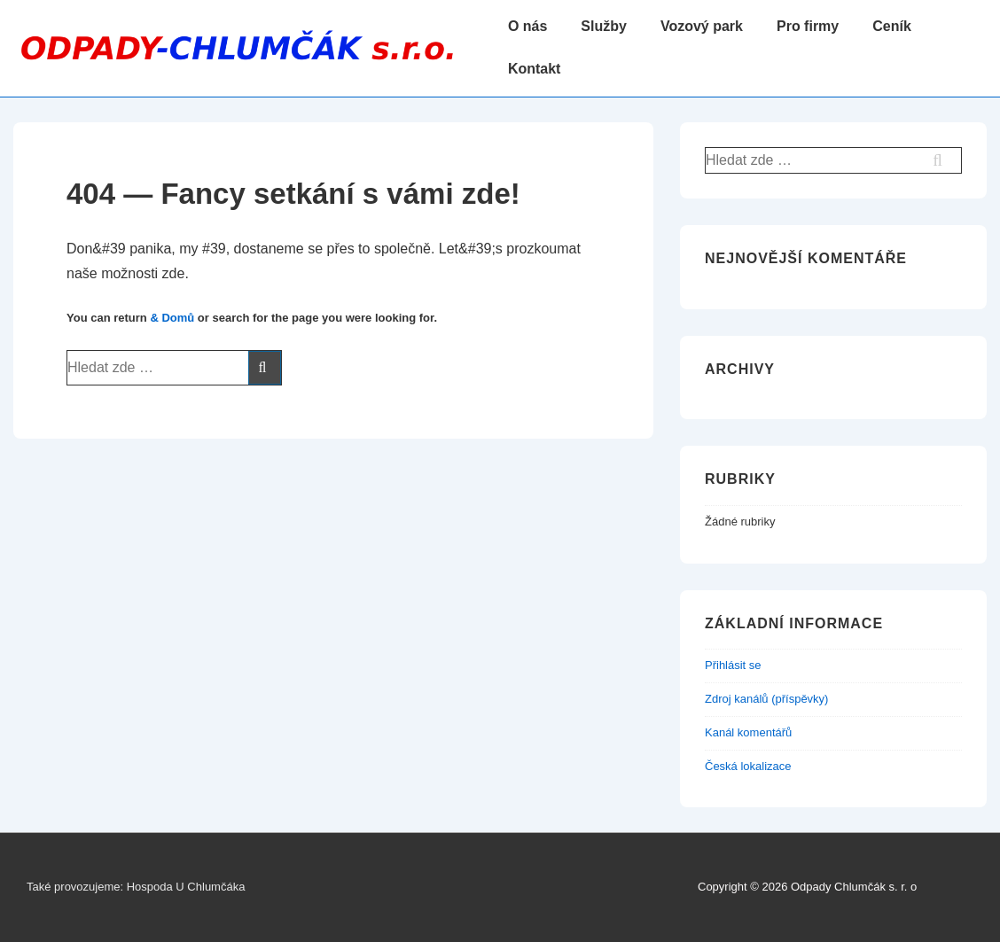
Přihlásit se (733, 665)
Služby (604, 26)
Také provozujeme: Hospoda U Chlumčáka (136, 886)
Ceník (891, 26)
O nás (527, 26)
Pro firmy (808, 26)
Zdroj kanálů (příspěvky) (766, 698)
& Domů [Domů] (172, 317)
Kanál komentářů (748, 732)
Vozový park (701, 26)
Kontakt (534, 68)
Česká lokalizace (748, 766)
